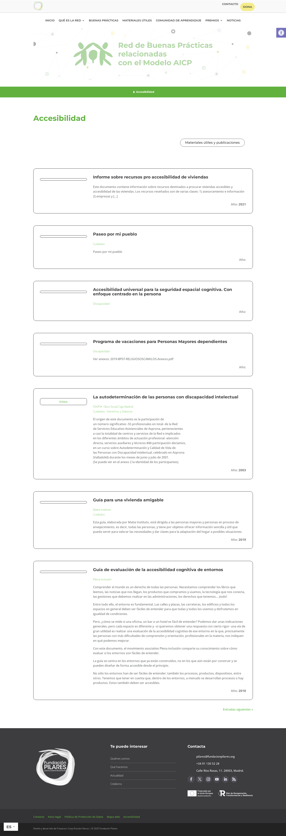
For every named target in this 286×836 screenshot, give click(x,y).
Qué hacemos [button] (119, 767)
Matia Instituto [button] (102, 509)
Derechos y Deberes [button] (119, 411)
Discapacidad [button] (101, 303)
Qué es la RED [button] (70, 20)
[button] (281, 33)
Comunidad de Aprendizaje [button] (178, 20)
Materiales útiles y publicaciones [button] (212, 143)
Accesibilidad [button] (131, 817)
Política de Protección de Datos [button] (84, 817)
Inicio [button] (50, 20)
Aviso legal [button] (55, 817)
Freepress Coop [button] (65, 828)
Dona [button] (247, 7)
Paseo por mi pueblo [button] (115, 234)
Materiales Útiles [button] (137, 20)
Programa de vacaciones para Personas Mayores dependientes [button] (160, 341)
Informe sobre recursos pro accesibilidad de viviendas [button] (150, 177)
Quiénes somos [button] (120, 758)
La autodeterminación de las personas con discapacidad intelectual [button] (165, 397)
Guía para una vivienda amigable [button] (128, 499)
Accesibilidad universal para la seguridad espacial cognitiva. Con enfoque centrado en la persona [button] (162, 292)
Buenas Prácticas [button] (103, 20)
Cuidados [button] (99, 244)
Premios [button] (212, 20)
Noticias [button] (234, 20)
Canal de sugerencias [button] (206, 805)
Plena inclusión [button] (102, 579)
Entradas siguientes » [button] (238, 709)
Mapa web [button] (113, 817)
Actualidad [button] (116, 775)
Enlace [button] (63, 401)
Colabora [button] (116, 784)
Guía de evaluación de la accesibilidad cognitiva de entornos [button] (158, 569)
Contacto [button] (230, 4)
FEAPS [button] (97, 406)
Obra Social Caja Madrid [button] (118, 406)
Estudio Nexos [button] (81, 828)
